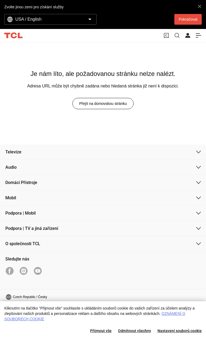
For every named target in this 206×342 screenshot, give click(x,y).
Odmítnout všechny (134, 331)
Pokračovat (188, 19)
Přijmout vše (101, 331)
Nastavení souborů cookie (179, 331)
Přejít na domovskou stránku (103, 103)
